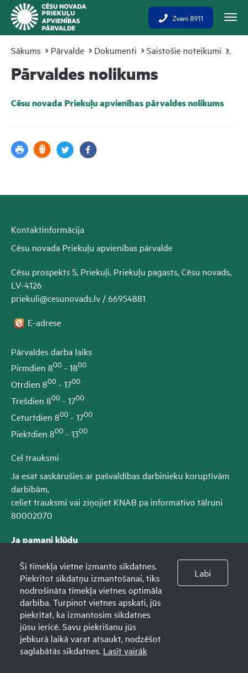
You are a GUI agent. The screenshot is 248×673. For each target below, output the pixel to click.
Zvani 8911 (180, 18)
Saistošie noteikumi (184, 50)
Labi (203, 573)
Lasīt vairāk (125, 650)
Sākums (26, 50)
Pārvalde (67, 50)
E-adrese (45, 322)
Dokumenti (115, 50)
